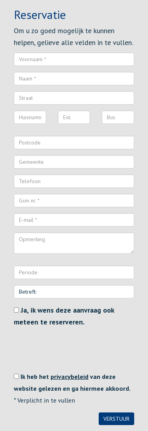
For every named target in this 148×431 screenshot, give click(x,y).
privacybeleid (69, 376)
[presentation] (74, 349)
